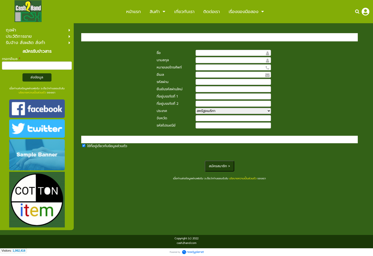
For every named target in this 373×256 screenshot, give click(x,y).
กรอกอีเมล (11, 58)
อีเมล (160, 74)
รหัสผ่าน (162, 81)
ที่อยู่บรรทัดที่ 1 (167, 96)
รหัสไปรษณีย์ (166, 125)
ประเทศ (162, 110)
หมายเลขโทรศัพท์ (169, 67)
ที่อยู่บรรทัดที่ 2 (167, 103)
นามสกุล (163, 60)
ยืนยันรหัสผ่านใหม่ (170, 89)
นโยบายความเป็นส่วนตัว (32, 92)
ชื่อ (159, 52)
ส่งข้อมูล (36, 77)
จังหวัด (162, 118)
